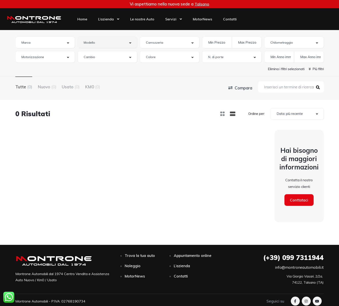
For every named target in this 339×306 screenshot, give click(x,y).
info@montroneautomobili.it (299, 265)
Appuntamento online (192, 253)
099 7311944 (293, 256)
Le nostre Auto (142, 19)
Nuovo (52, 86)
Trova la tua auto (140, 253)
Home (82, 19)
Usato (82, 86)
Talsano (202, 4)
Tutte (23, 86)
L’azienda (106, 19)
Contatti (230, 19)
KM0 (109, 86)
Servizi (170, 19)
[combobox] (45, 42)
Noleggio (132, 264)
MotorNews (202, 19)
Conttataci (299, 198)
